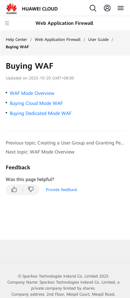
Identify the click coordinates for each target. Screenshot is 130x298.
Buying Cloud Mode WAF (36, 103)
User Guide (98, 39)
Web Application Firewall (57, 39)
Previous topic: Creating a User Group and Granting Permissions (65, 142)
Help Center (16, 39)
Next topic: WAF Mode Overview (40, 152)
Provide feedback (61, 189)
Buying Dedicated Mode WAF (40, 113)
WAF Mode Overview (32, 93)
